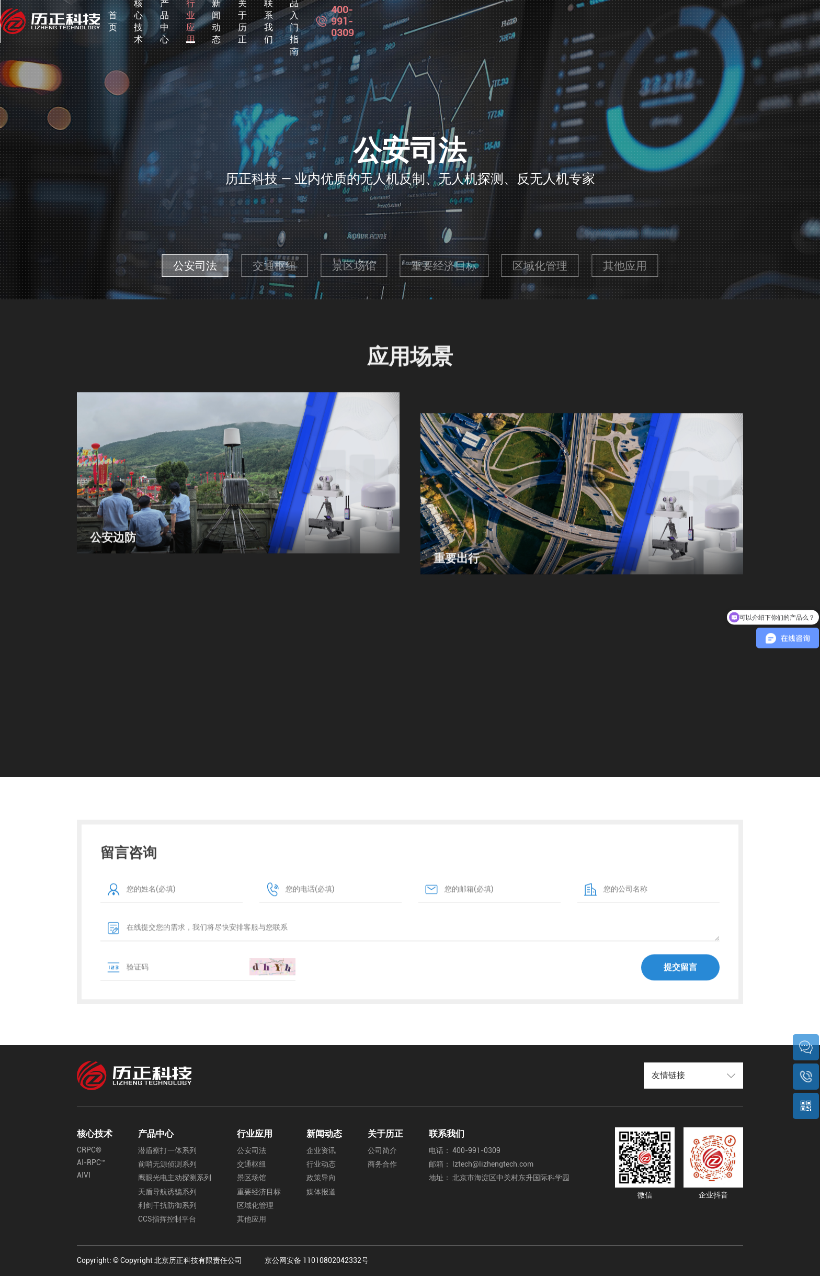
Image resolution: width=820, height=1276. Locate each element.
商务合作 (382, 1164)
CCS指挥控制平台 (167, 1219)
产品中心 (374, 21)
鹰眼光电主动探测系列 (174, 1177)
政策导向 (321, 1177)
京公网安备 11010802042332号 (317, 1260)
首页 (278, 21)
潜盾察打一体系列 (167, 1150)
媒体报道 (321, 1192)
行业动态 (321, 1164)
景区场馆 (354, 266)
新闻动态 (479, 21)
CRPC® (89, 1150)
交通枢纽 (275, 266)
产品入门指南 (646, 21)
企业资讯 (321, 1150)
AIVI (83, 1175)
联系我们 (585, 21)
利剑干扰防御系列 (167, 1205)
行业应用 (427, 21)
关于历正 (532, 21)
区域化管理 (539, 266)
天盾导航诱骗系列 (167, 1192)
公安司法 (195, 266)
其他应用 (625, 266)
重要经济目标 (444, 266)
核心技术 (321, 21)
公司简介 (382, 1150)
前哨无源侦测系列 (167, 1164)
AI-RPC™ (91, 1162)
